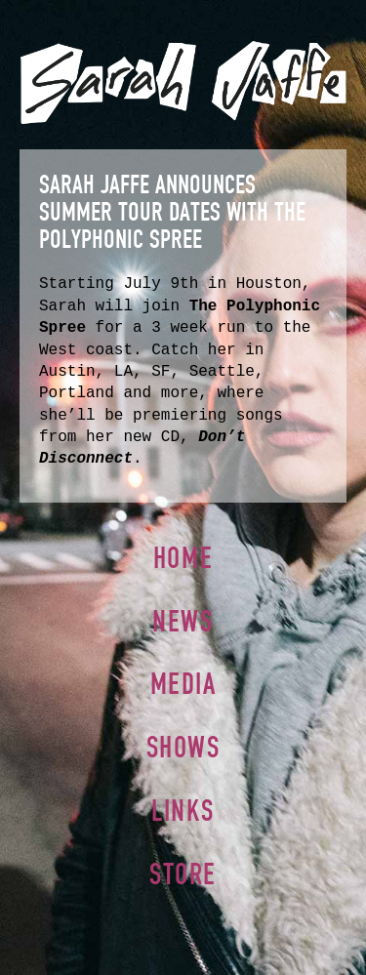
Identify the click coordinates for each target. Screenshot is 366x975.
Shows (183, 747)
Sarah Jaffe (183, 82)
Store (183, 874)
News (182, 621)
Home (183, 558)
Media (183, 684)
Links (183, 810)
